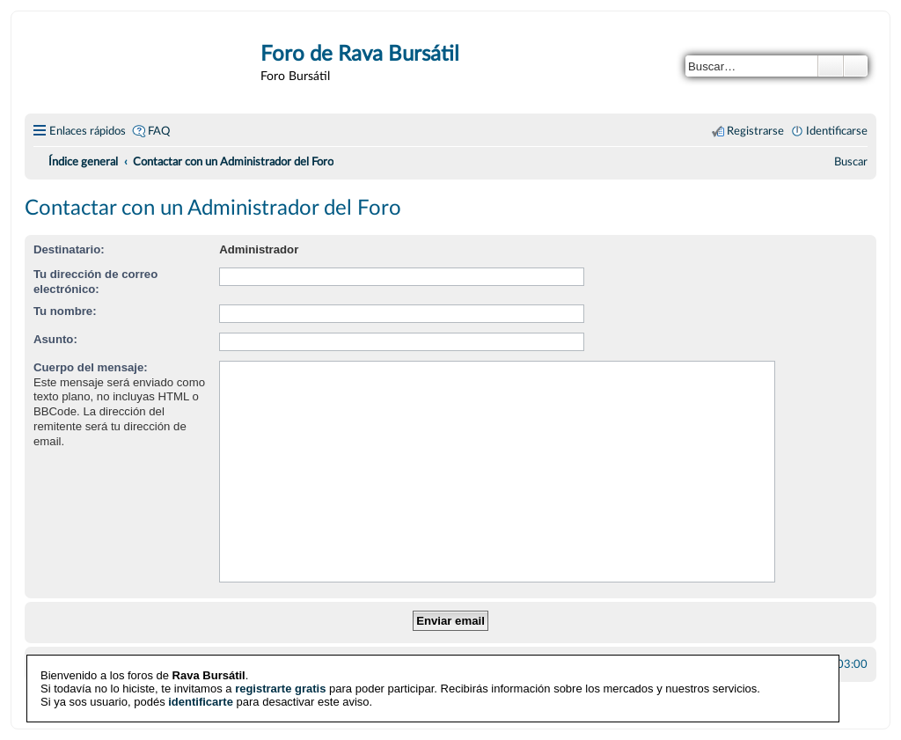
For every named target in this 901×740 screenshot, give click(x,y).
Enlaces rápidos (87, 131)
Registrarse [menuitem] (755, 131)
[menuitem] (851, 162)
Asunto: (55, 339)
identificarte (200, 700)
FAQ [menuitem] (159, 131)
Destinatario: (69, 249)
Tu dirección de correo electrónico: (95, 281)
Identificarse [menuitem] (837, 131)
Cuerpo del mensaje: (90, 367)
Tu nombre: (65, 311)
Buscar (830, 66)
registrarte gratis (280, 687)
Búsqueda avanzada (856, 66)
